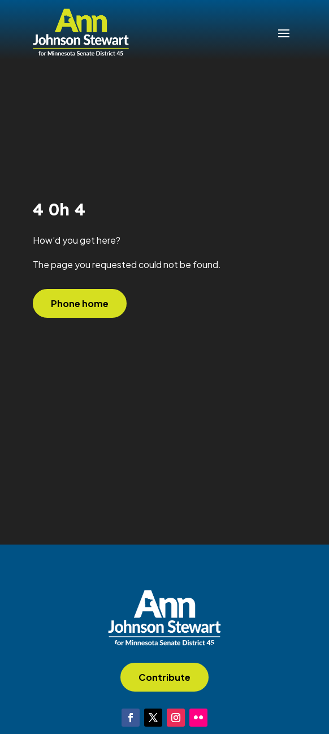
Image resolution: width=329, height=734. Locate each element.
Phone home (80, 303)
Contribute (164, 677)
